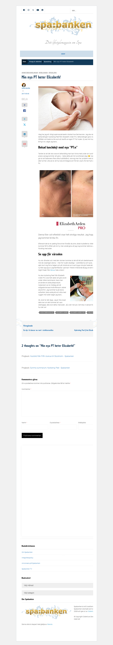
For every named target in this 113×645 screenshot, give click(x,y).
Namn (24, 423)
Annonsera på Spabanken (31, 563)
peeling (90, 312)
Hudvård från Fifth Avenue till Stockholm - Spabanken (52, 356)
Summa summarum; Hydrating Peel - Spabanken (50, 368)
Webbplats (82, 423)
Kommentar (26, 389)
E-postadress (55, 423)
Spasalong (53, 72)
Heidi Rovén (26, 88)
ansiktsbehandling (46, 312)
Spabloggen (43, 72)
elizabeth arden (62, 312)
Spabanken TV (27, 569)
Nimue (52, 270)
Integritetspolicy (27, 558)
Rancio (49, 624)
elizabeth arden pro (78, 312)
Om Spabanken (27, 552)
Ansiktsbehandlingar (30, 72)
